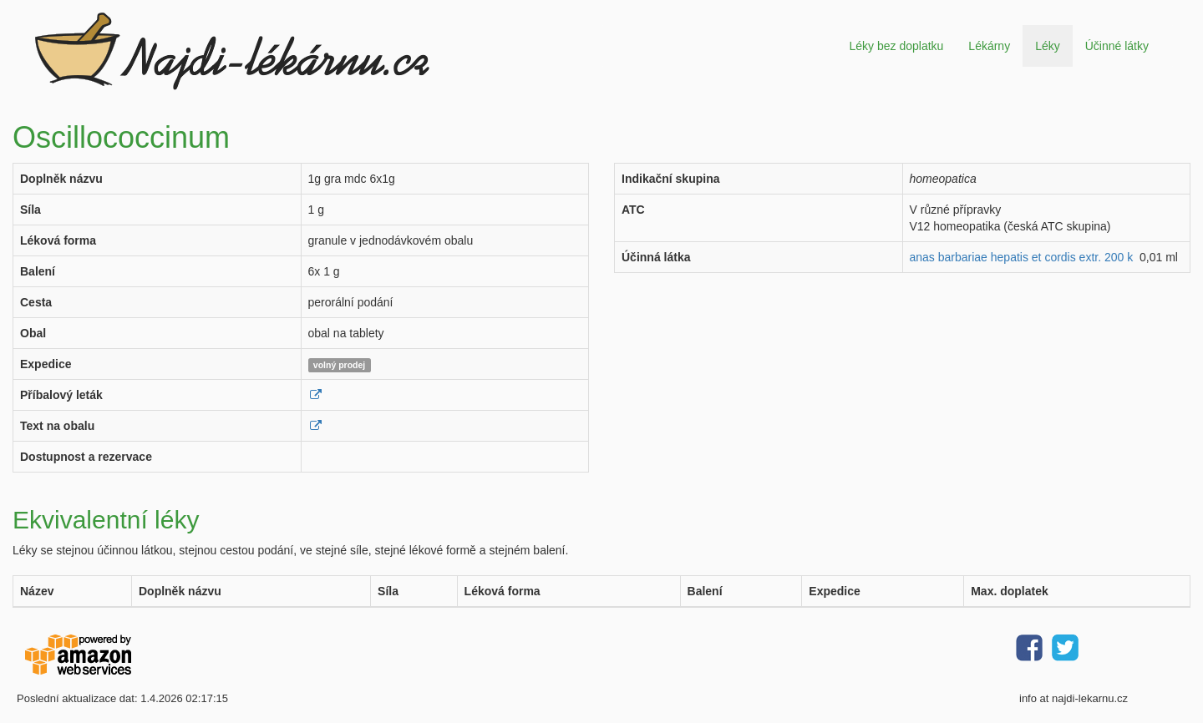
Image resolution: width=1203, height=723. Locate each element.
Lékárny (989, 46)
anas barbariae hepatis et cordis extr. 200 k (1022, 257)
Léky (1047, 46)
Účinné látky (1117, 46)
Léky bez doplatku (896, 46)
